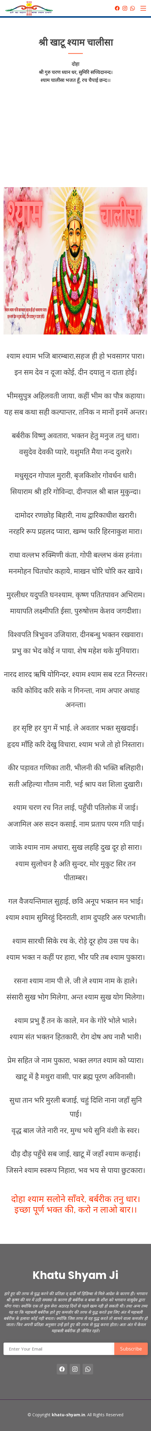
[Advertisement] (75, 132)
